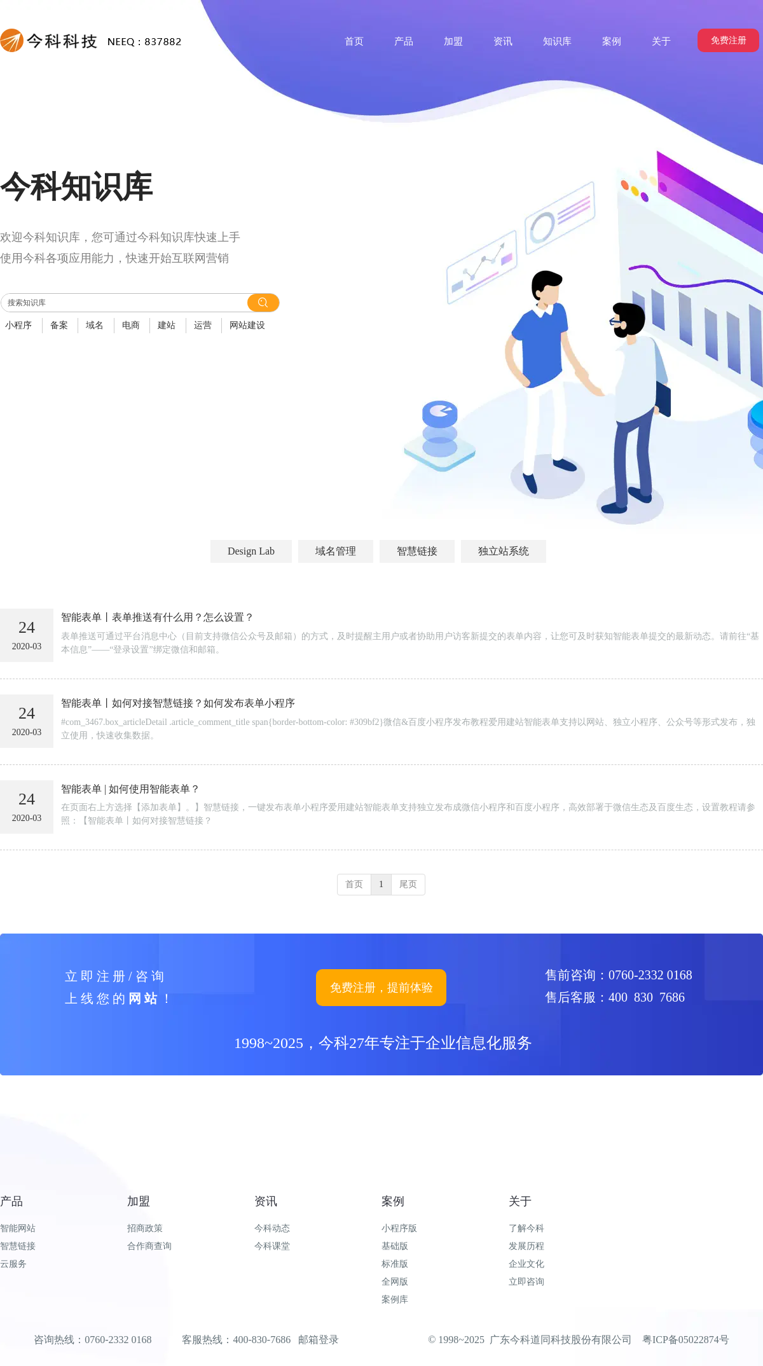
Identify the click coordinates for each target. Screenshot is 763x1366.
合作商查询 (149, 1246)
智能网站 (18, 1228)
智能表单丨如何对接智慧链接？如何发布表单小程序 (178, 703)
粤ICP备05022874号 (685, 1339)
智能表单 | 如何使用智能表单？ (130, 788)
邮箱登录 (318, 1339)
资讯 (265, 1201)
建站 (166, 325)
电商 (131, 325)
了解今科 (526, 1228)
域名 (95, 325)
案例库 (395, 1299)
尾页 (408, 884)
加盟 (138, 1201)
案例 (393, 1201)
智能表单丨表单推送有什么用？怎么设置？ (157, 617)
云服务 (13, 1264)
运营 (203, 325)
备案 (59, 325)
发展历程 (526, 1246)
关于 (520, 1201)
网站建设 (247, 325)
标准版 (395, 1264)
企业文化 (526, 1264)
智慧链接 (18, 1246)
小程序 (18, 325)
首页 (354, 884)
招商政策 (145, 1228)
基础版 (395, 1246)
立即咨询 (526, 1282)
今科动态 (272, 1228)
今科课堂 (272, 1246)
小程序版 (399, 1228)
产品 (11, 1201)
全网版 (395, 1282)
